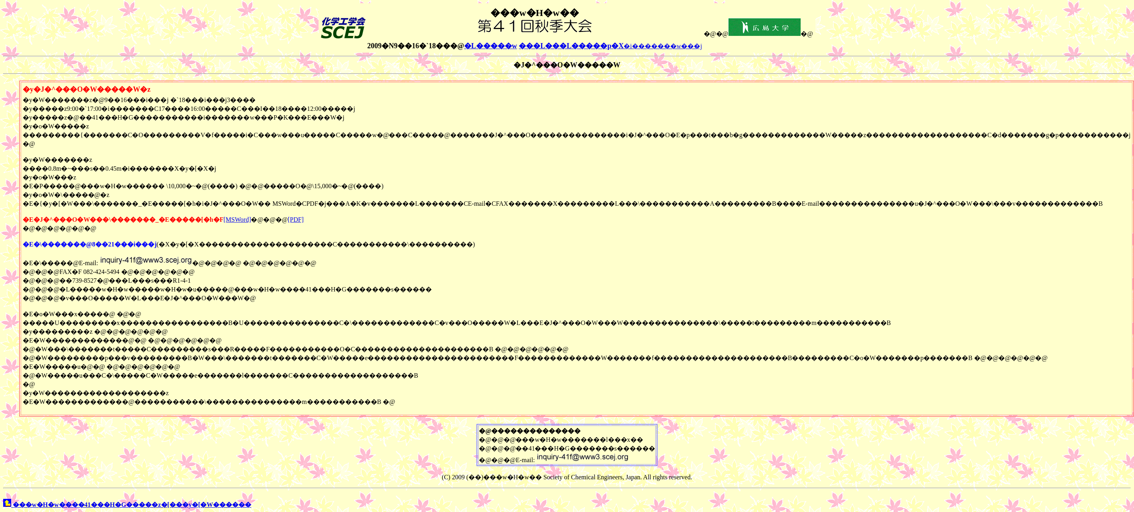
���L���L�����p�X (571, 46)
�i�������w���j (663, 46)
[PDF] (296, 219)
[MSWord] (237, 219)
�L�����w (490, 46)
